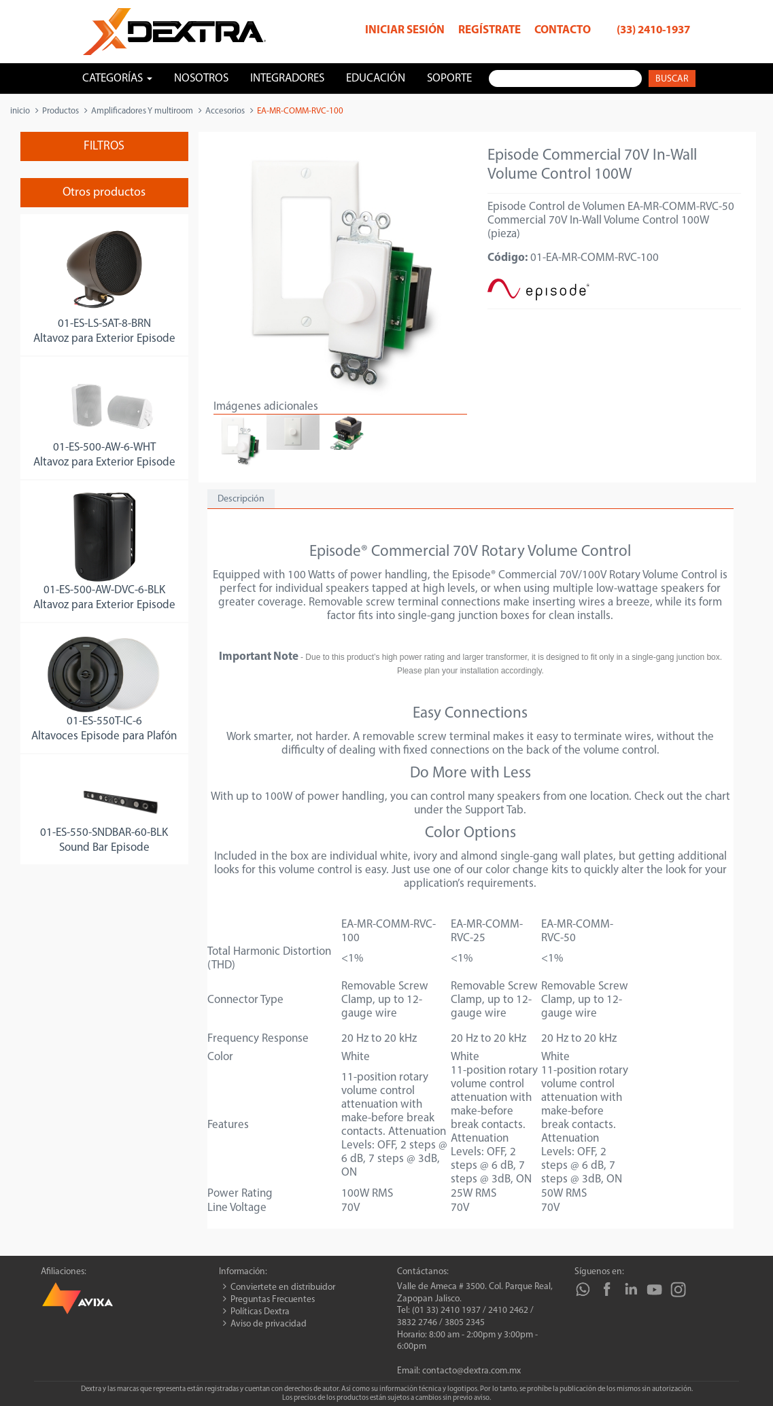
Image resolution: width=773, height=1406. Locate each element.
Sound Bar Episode (104, 848)
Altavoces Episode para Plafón (104, 736)
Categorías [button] (117, 78)
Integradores (287, 78)
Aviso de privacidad (268, 1324)
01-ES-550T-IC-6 (104, 721)
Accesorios (225, 111)
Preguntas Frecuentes (272, 1299)
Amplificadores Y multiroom (142, 111)
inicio (20, 111)
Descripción (241, 499)
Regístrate (489, 30)
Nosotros (201, 78)
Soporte (449, 78)
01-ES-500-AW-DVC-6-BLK (104, 590)
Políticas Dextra (260, 1311)
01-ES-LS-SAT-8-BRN (104, 324)
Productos (60, 111)
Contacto (562, 30)
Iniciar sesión (405, 30)
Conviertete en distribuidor (282, 1287)
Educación (375, 78)
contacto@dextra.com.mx (471, 1371)
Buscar (672, 79)
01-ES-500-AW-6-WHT (104, 447)
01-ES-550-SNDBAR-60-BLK (104, 833)
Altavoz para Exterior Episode (104, 339)
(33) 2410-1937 (653, 30)
